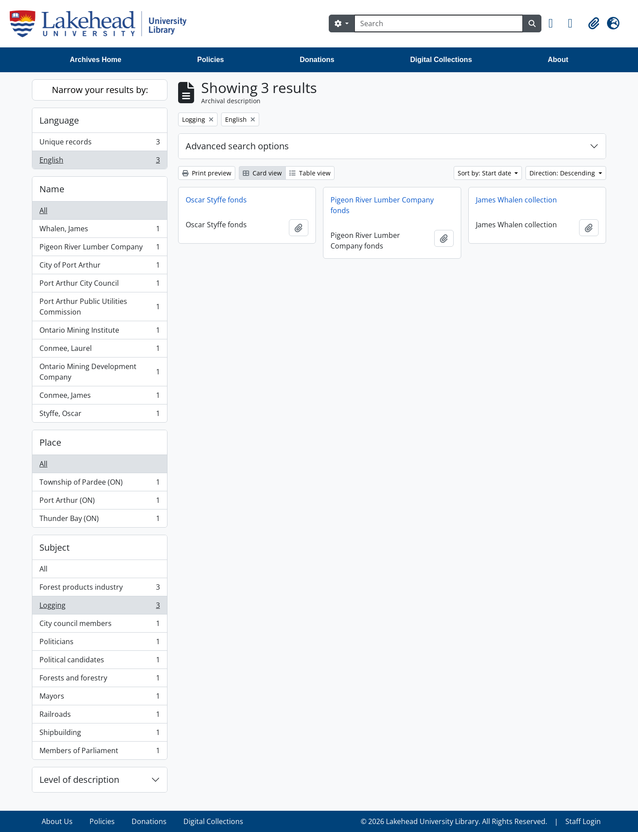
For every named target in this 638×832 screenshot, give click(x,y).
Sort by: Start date (485, 173)
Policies (210, 59)
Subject (54, 547)
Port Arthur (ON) (99, 502)
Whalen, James (99, 230)
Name (51, 189)
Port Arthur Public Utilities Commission (99, 306)
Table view (310, 173)
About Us (57, 821)
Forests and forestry (99, 680)
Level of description (79, 779)
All (43, 210)
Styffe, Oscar (99, 415)
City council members (99, 625)
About (558, 59)
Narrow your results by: (100, 90)
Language (59, 120)
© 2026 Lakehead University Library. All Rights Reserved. (454, 821)
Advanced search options (237, 146)
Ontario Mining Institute (99, 332)
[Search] (438, 23)
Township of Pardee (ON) (99, 484)
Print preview (206, 173)
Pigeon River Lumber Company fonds (382, 205)
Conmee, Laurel (99, 350)
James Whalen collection (516, 200)
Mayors (99, 698)
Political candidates (99, 661)
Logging (99, 607)
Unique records (99, 143)
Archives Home (96, 59)
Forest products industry (99, 589)
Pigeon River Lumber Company (99, 248)
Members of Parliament (99, 752)
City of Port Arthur (99, 267)
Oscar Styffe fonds (216, 200)
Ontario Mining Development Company (99, 372)
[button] (554, 23)
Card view (262, 173)
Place (50, 442)
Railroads (99, 716)
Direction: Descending (563, 173)
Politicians (99, 643)
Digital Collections (441, 59)
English (99, 162)
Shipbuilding (99, 734)
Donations (317, 59)
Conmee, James (99, 397)
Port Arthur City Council (99, 285)
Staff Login (583, 821)
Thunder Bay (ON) (99, 520)
